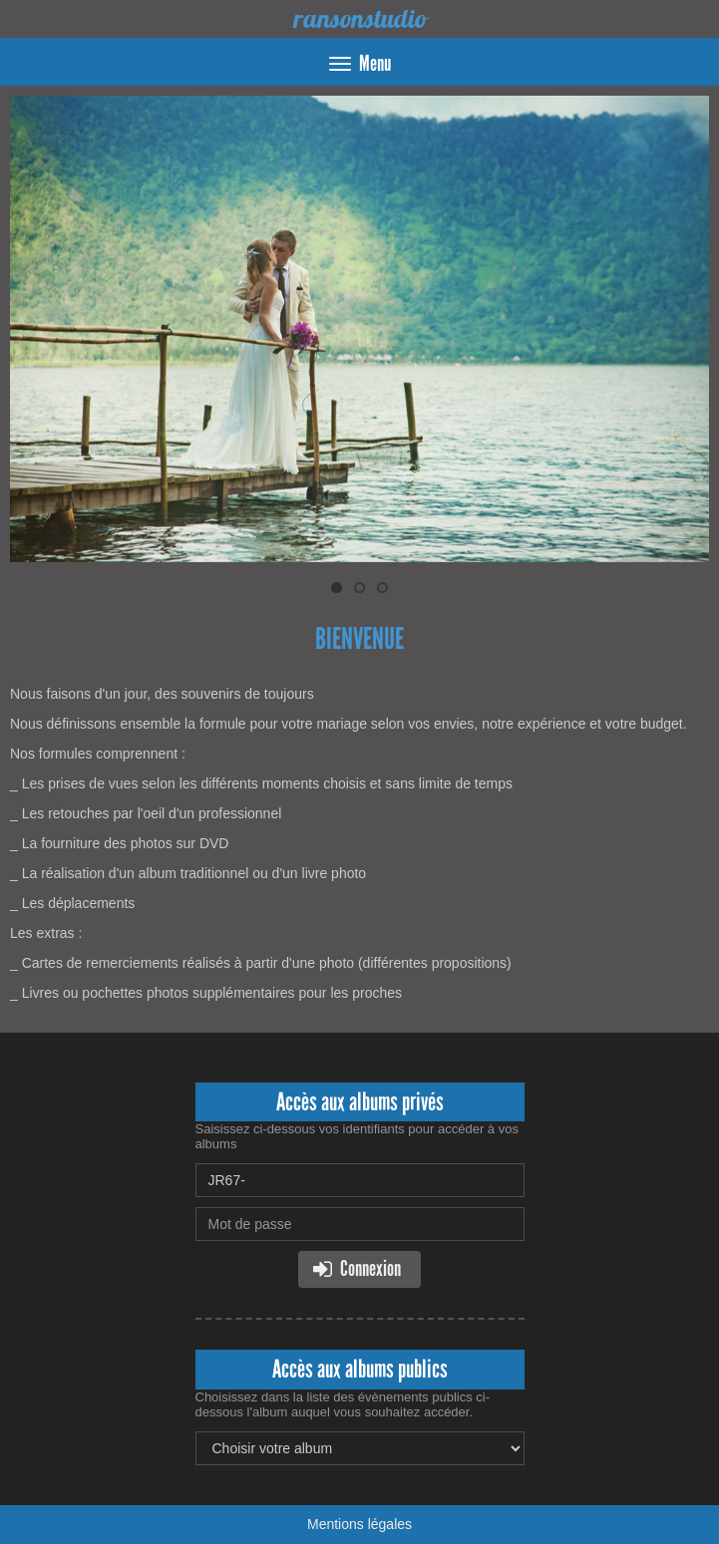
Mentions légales (359, 1524)
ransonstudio (359, 18)
